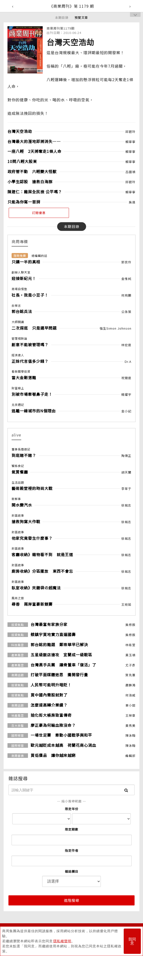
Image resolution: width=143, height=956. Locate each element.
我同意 (132, 941)
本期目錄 (61, 17)
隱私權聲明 (62, 941)
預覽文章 (81, 17)
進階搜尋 (71, 900)
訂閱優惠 (39, 212)
